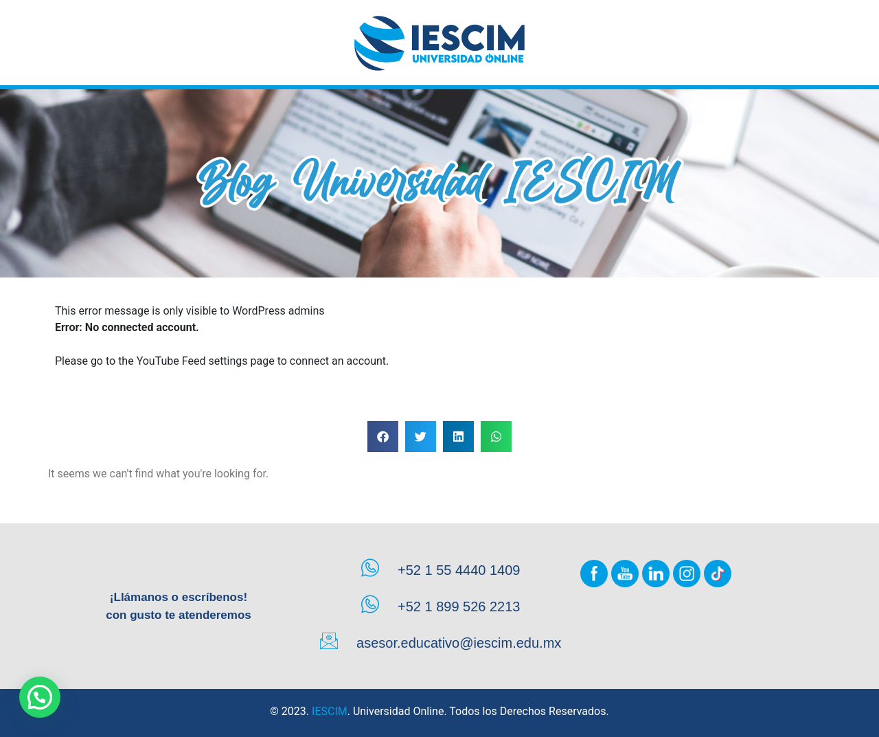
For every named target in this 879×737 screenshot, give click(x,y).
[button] (382, 436)
